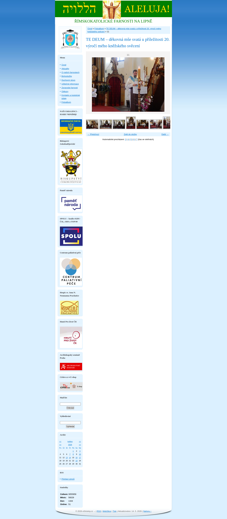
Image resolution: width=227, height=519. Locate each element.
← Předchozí (93, 134)
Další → (165, 134)
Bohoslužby (66, 76)
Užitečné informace (70, 84)
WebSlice (107, 511)
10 (80, 454)
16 (76, 457)
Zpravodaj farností (69, 87)
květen (70, 441)
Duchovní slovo (68, 80)
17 (80, 457)
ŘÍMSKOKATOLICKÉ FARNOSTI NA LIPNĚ (113, 21)
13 (67, 457)
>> (80, 441)
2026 (70, 445)
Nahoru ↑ (147, 511)
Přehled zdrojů (68, 479)
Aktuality (65, 68)
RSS (99, 511)
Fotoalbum (99, 28)
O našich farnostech (70, 72)
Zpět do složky (130, 134)
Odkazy (64, 91)
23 (76, 461)
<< (60, 441)
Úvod (89, 28)
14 (70, 457)
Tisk (114, 511)
